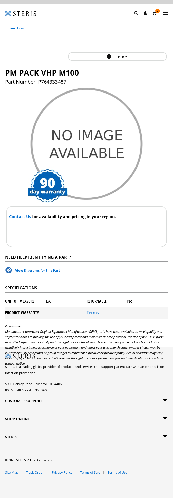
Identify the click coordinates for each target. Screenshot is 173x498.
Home (21, 28)
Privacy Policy (62, 472)
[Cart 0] (154, 12)
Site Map (11, 472)
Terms (93, 313)
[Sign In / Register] (145, 13)
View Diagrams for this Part (37, 270)
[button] (138, 19)
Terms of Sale (90, 472)
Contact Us (20, 216)
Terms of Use (117, 472)
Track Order (35, 472)
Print (121, 56)
